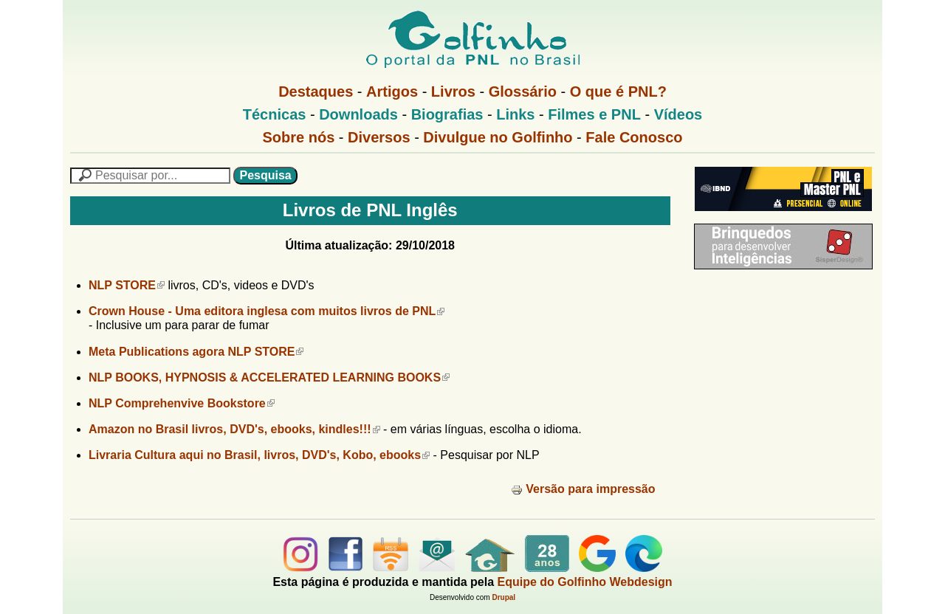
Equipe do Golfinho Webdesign (585, 582)
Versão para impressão (583, 489)
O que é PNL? (618, 91)
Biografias (447, 114)
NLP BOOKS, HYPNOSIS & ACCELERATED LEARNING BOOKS (269, 377)
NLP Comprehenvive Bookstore (182, 403)
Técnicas (274, 114)
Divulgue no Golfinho (497, 137)
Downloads (358, 114)
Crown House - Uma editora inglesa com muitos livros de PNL (266, 311)
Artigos (392, 91)
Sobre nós (299, 137)
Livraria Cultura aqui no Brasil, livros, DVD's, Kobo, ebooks (259, 455)
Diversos (379, 137)
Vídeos (678, 114)
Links (515, 114)
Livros (453, 91)
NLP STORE (127, 285)
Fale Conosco (633, 137)
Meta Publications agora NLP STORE (196, 351)
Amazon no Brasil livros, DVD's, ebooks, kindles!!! (234, 429)
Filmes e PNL (594, 114)
